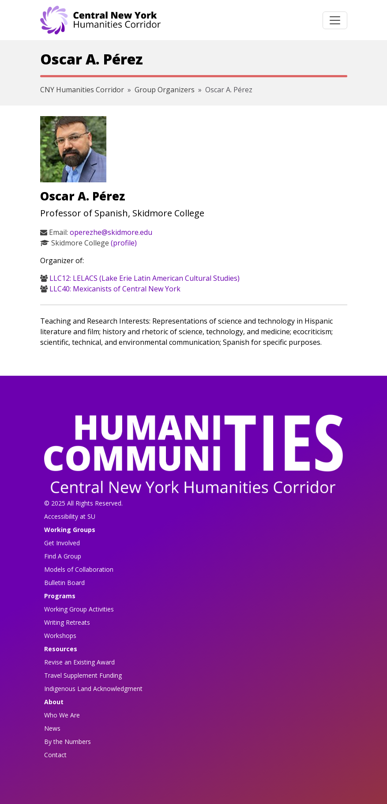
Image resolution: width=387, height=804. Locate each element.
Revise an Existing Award (79, 662)
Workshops (60, 635)
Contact (55, 755)
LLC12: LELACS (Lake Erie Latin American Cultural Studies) (144, 278)
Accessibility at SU (69, 516)
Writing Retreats (67, 622)
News (52, 728)
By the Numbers (67, 741)
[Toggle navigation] (335, 20)
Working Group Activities (79, 609)
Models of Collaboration (78, 569)
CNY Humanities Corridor (82, 89)
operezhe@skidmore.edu (111, 232)
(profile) (124, 243)
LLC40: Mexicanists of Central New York (114, 289)
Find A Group (62, 556)
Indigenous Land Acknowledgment (93, 688)
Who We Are (62, 715)
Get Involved (62, 543)
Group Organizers (165, 89)
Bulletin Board (64, 582)
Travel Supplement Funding (83, 675)
